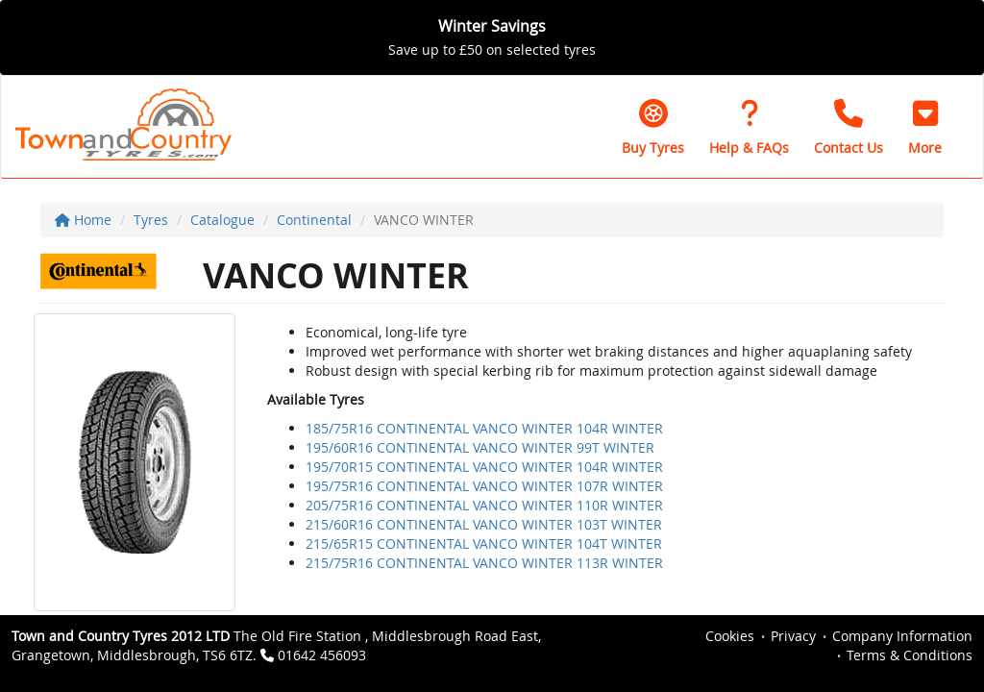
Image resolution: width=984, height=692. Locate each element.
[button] (925, 126)
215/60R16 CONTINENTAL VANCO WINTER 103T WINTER (484, 524)
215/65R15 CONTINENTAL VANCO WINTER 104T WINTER (484, 543)
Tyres (151, 219)
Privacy (793, 636)
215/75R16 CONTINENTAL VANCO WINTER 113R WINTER (484, 563)
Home (83, 219)
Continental (314, 219)
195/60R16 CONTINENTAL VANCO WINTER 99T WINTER (480, 447)
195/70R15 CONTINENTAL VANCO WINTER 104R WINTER (484, 466)
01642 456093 (322, 655)
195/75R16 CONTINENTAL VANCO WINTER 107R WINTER (484, 486)
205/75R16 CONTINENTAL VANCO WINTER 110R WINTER (484, 505)
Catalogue (222, 219)
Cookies (729, 636)
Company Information (902, 636)
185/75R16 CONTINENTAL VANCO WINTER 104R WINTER (484, 428)
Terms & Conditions (909, 655)
